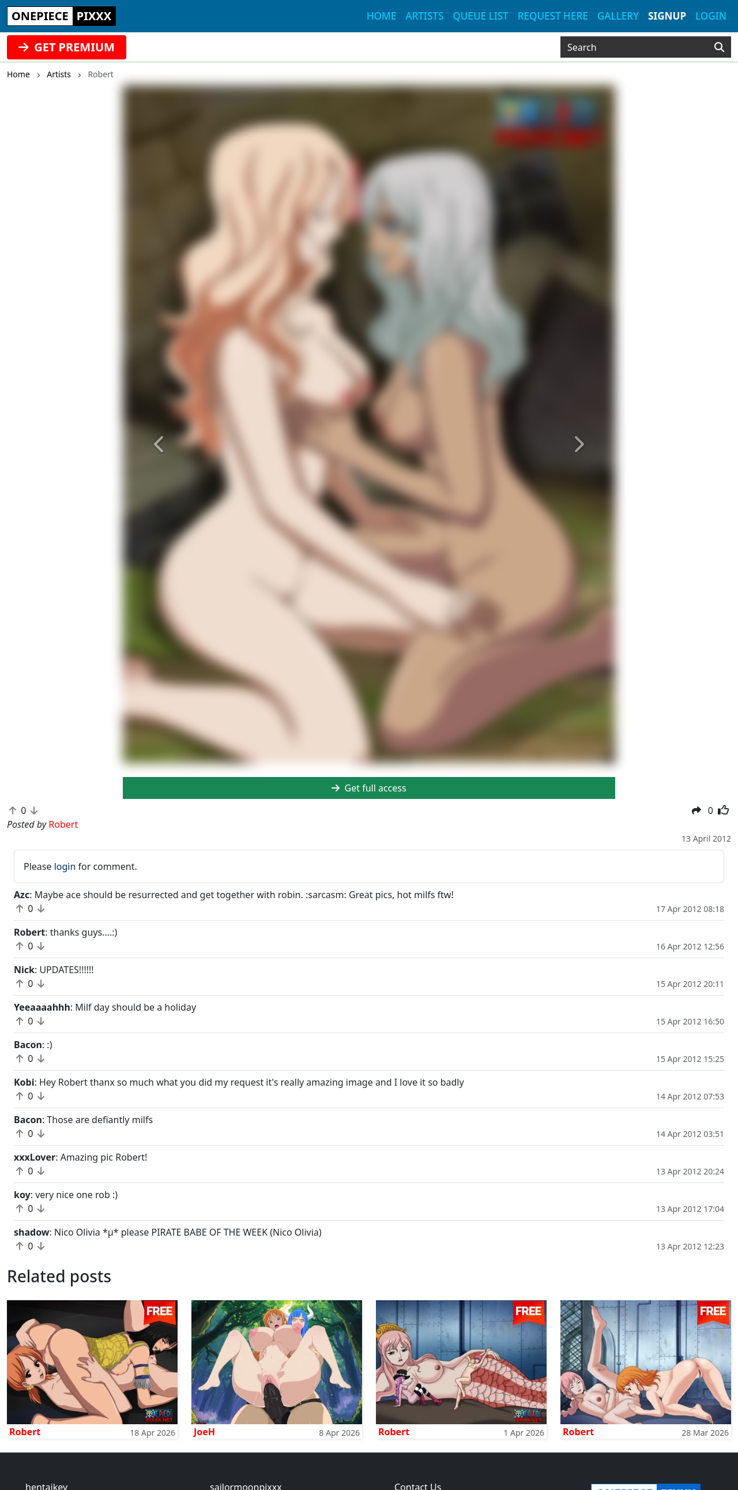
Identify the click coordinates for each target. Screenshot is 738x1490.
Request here (553, 15)
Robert (24, 1431)
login (65, 866)
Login (710, 15)
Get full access (369, 788)
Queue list (480, 15)
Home (381, 15)
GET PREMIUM (66, 47)
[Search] (719, 47)
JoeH (204, 1431)
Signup (667, 15)
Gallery (618, 15)
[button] (160, 444)
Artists (424, 15)
